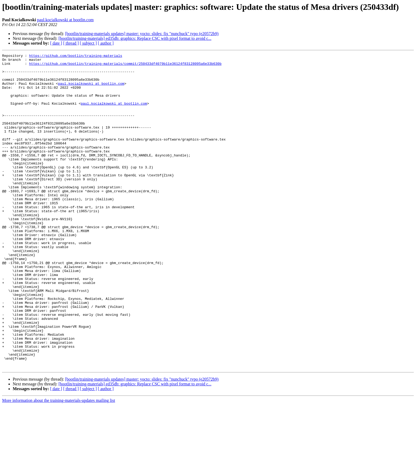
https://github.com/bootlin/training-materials (75, 56)
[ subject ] (88, 43)
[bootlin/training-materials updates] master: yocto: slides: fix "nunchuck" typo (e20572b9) (141, 33)
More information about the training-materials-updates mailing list (58, 463)
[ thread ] (71, 43)
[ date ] (56, 43)
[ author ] (106, 43)
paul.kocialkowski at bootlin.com (65, 20)
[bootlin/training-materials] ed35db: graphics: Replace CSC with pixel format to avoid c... (134, 38)
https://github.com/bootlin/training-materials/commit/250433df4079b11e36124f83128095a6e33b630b (125, 65)
